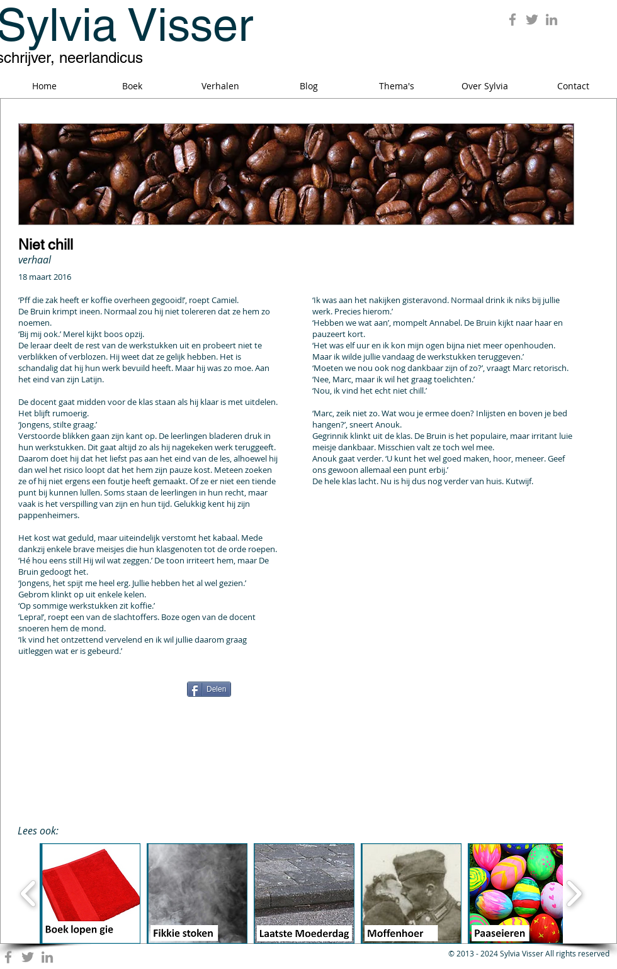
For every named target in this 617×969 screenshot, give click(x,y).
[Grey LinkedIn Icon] (551, 19)
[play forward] (574, 893)
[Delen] (209, 689)
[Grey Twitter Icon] (532, 19)
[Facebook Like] (97, 693)
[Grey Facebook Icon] (512, 19)
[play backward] (28, 893)
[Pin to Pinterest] (488, 688)
